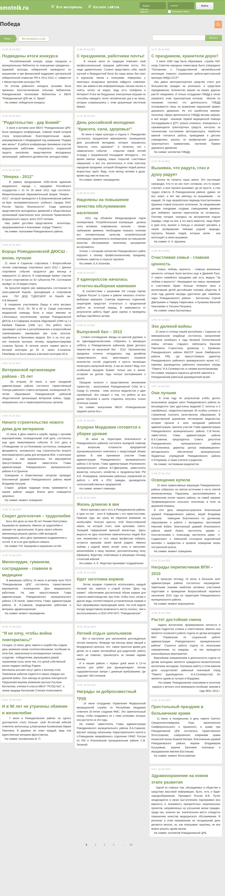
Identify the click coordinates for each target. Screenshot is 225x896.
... (123, 844)
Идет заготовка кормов (100, 579)
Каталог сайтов (106, 7)
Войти (204, 5)
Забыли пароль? (144, 10)
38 (131, 844)
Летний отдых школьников (104, 633)
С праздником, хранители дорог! (184, 56)
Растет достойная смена (176, 619)
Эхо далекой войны (171, 326)
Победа (10, 24)
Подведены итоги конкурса (30, 56)
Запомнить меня (180, 11)
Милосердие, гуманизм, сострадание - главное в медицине (27, 568)
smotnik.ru (14, 7)
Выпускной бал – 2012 (99, 331)
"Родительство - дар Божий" (31, 122)
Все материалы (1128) (33, 38)
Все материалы (69, 7)
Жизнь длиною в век (98, 504)
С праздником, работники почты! (111, 56)
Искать (213, 37)
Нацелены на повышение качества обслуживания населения (103, 206)
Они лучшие (163, 392)
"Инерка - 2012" (17, 176)
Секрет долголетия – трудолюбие (36, 516)
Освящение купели (170, 480)
